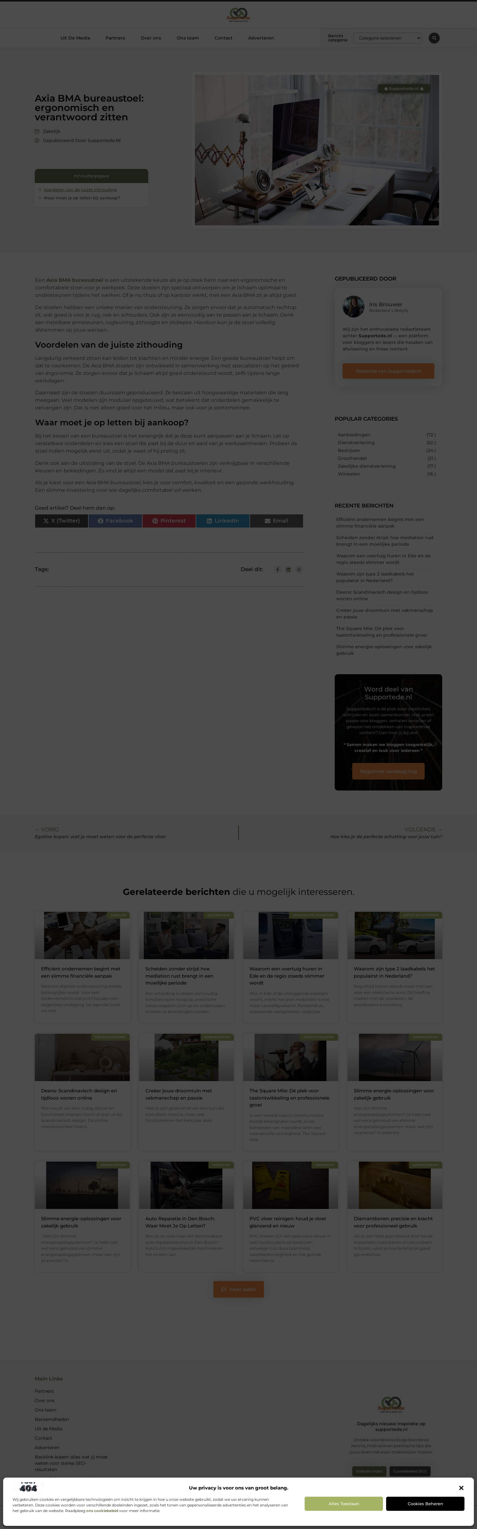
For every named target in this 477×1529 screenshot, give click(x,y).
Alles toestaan (344, 1503)
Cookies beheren (425, 1503)
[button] (461, 1488)
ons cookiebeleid (102, 1510)
